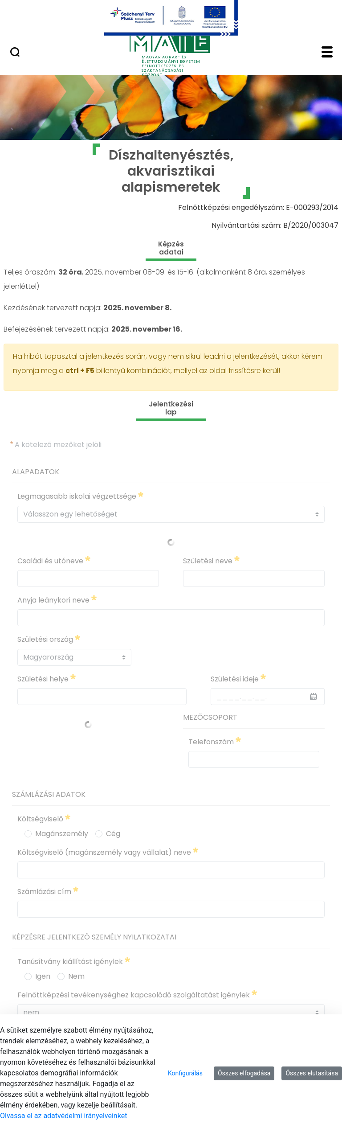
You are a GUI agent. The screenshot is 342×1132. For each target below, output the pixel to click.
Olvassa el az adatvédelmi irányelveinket (63, 1115)
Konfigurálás (185, 1073)
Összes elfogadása (244, 1073)
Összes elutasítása (311, 1073)
